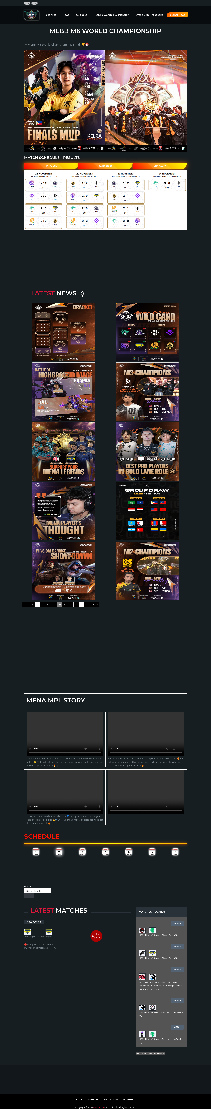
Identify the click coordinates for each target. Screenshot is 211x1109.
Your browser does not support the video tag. (65, 734)
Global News (177, 15)
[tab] (35, 851)
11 (42, 604)
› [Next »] (97, 604)
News (66, 15)
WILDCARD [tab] (51, 166)
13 (54, 604)
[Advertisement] (105, 251)
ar (35, 4)
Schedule (81, 15)
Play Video (97, 936)
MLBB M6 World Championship (111, 15)
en (28, 4)
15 (65, 604)
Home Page (50, 15)
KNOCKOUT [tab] (160, 166)
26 (92, 604)
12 (48, 604)
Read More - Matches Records (150, 1053)
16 (70, 604)
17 (76, 604)
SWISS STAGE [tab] (105, 166)
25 (87, 604)
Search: (37, 891)
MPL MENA (98, 1107)
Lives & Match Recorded (149, 15)
